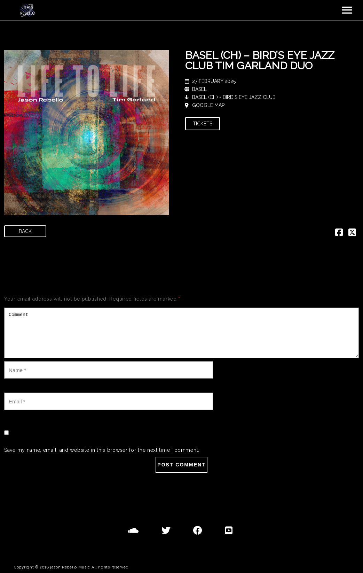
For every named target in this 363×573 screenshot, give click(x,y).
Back (25, 231)
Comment (181, 333)
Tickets (202, 123)
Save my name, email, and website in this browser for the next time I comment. (101, 450)
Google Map (208, 105)
